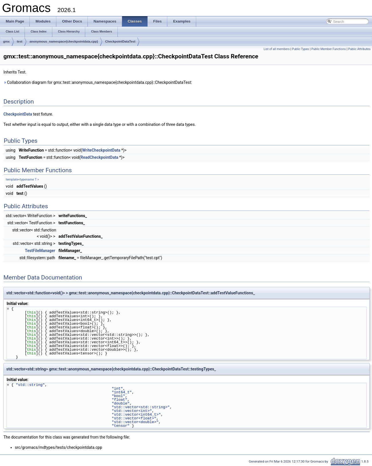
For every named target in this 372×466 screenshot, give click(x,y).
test (20, 41)
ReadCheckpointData (99, 157)
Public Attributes (359, 49)
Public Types (300, 49)
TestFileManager (40, 250)
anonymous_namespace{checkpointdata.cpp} (63, 41)
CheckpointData (17, 114)
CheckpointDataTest (120, 41)
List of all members (277, 49)
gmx (6, 41)
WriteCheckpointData (101, 150)
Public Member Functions (328, 49)
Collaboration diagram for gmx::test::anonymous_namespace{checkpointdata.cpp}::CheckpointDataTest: (97, 82)
